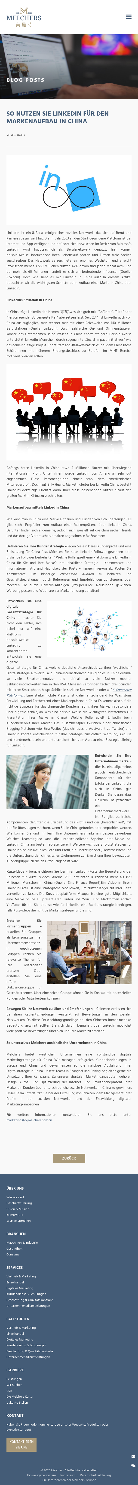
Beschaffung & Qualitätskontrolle (29, 1300)
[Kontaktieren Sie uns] (133, 1456)
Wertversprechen (18, 1220)
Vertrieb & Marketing (21, 1276)
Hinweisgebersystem (41, 1475)
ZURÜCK (69, 1158)
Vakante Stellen (17, 1402)
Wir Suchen (14, 1385)
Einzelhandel (15, 1282)
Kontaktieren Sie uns (21, 1444)
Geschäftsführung (19, 1203)
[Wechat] (133, 1465)
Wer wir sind (15, 1197)
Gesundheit (14, 1248)
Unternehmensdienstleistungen (28, 1306)
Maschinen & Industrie (22, 1242)
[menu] (129, 17)
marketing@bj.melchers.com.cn (29, 1120)
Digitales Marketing (19, 1288)
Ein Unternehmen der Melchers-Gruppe (69, 1480)
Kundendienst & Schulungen (26, 1294)
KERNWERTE (15, 1215)
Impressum (67, 1475)
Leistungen (14, 1379)
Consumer (13, 1254)
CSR (9, 1391)
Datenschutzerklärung (95, 1475)
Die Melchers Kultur (20, 1396)
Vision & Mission (17, 1209)
